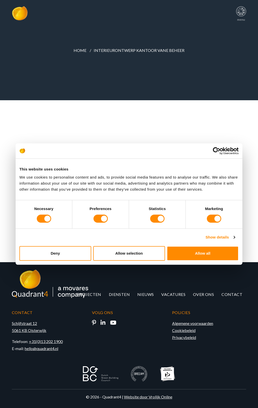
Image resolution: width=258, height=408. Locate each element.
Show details (217, 237)
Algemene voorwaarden (192, 323)
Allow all (202, 253)
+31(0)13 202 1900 (46, 341)
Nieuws (145, 294)
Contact (231, 294)
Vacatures (173, 294)
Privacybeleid (184, 337)
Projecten (89, 294)
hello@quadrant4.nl (41, 348)
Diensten (119, 294)
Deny (55, 253)
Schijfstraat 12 (24, 323)
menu (241, 12)
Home (80, 50)
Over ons (203, 294)
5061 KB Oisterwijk (29, 330)
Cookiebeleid (184, 330)
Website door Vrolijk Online (148, 396)
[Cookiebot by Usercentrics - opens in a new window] (217, 151)
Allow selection (129, 253)
